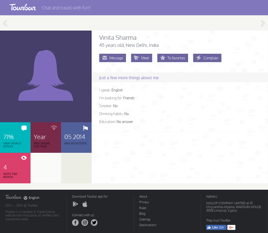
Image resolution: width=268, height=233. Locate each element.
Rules (143, 208)
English (31, 198)
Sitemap (144, 219)
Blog (142, 213)
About (143, 196)
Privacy (144, 202)
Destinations (148, 225)
